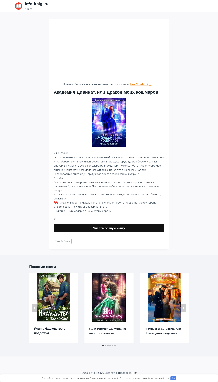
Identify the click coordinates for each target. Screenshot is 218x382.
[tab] (103, 345)
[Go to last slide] (34, 308)
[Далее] (183, 308)
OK (173, 378)
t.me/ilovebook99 (141, 84)
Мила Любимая (62, 241)
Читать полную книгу (109, 228)
